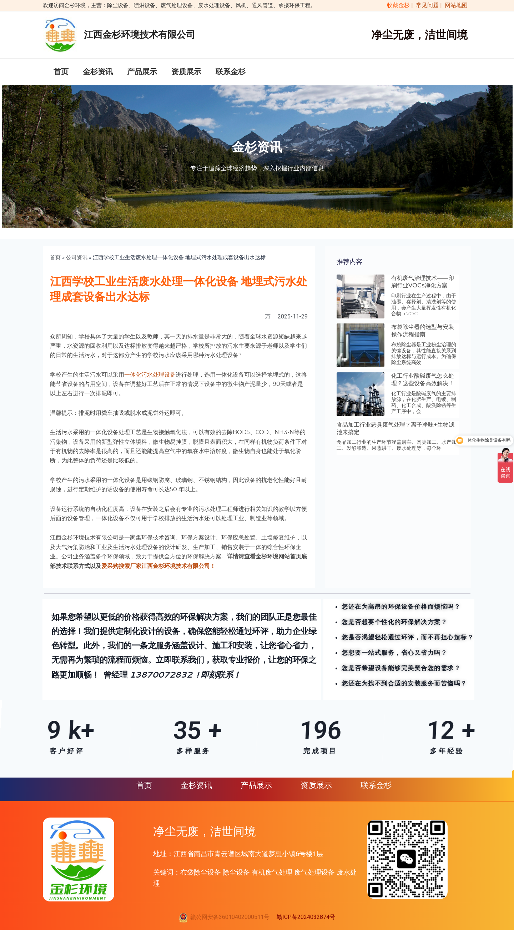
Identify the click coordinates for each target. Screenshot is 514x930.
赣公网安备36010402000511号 (228, 917)
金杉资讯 (98, 71)
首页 (61, 71)
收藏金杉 (397, 5)
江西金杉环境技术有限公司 (139, 34)
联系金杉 (231, 71)
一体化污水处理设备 (150, 374)
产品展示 (142, 71)
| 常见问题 (425, 5)
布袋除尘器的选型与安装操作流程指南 (422, 330)
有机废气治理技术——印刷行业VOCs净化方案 (422, 282)
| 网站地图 (454, 5)
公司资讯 (76, 257)
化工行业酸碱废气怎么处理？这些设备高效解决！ (422, 379)
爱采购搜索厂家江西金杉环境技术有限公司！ (158, 566)
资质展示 (186, 71)
